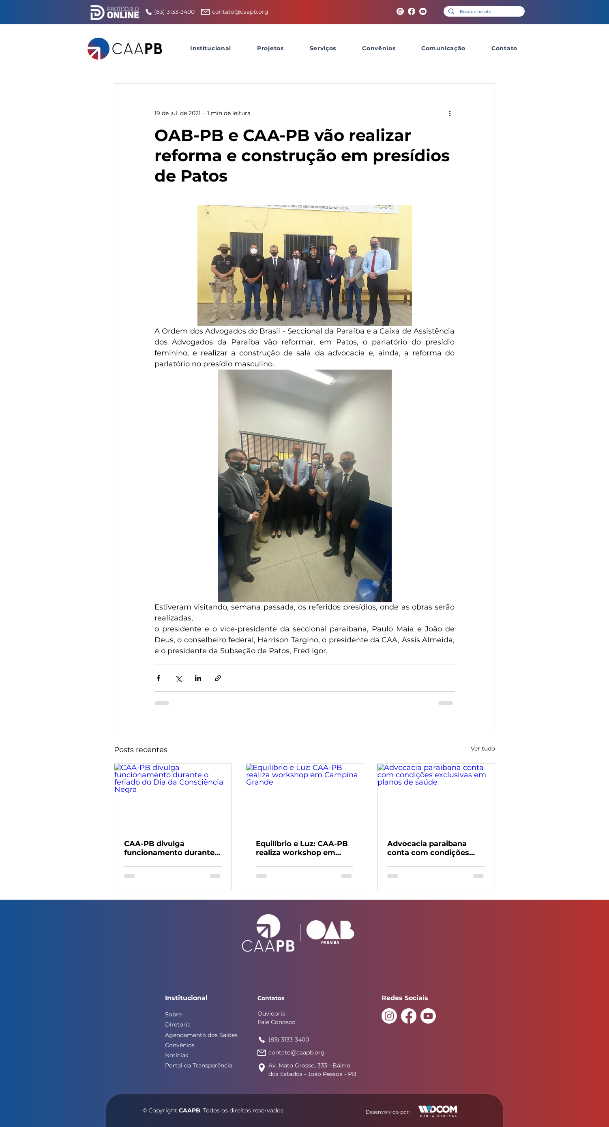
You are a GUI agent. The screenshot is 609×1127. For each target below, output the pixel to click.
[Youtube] (423, 11)
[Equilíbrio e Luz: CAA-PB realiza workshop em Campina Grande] (304, 797)
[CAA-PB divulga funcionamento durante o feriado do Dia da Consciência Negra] (173, 797)
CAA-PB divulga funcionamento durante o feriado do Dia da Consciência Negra (172, 848)
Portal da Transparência (198, 1065)
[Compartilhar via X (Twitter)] (178, 678)
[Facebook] (411, 11)
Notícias (176, 1055)
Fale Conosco (276, 1022)
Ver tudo (483, 748)
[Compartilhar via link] (218, 678)
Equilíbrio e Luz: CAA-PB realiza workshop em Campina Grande (302, 848)
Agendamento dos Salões (201, 1035)
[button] (210, 48)
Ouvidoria (271, 1013)
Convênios (180, 1045)
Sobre (173, 1014)
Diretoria (178, 1024)
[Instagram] (400, 11)
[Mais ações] (450, 113)
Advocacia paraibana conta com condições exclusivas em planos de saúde (433, 848)
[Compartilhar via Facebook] (158, 678)
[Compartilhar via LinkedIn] (198, 678)
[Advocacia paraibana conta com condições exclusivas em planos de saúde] (436, 797)
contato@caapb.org (240, 11)
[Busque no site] (484, 11)
